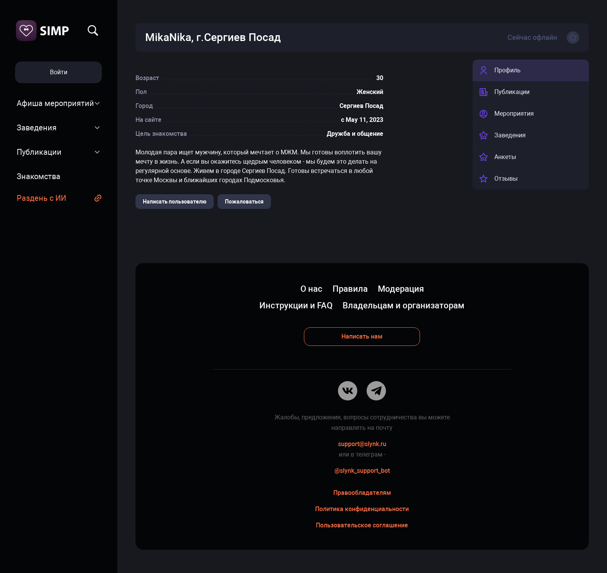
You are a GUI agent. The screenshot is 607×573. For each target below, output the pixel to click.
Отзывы (498, 178)
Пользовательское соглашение (362, 525)
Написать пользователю (174, 201)
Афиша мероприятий (55, 103)
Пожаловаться (244, 201)
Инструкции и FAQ (296, 305)
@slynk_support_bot (362, 470)
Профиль (500, 70)
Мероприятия (506, 113)
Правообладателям (362, 492)
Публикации (39, 152)
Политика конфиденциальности (362, 509)
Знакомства (38, 176)
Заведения (37, 127)
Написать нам (361, 336)
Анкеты (497, 157)
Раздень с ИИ (41, 198)
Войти (58, 72)
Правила (350, 289)
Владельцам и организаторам (404, 305)
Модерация (401, 289)
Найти (93, 30)
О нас (311, 289)
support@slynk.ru (362, 444)
